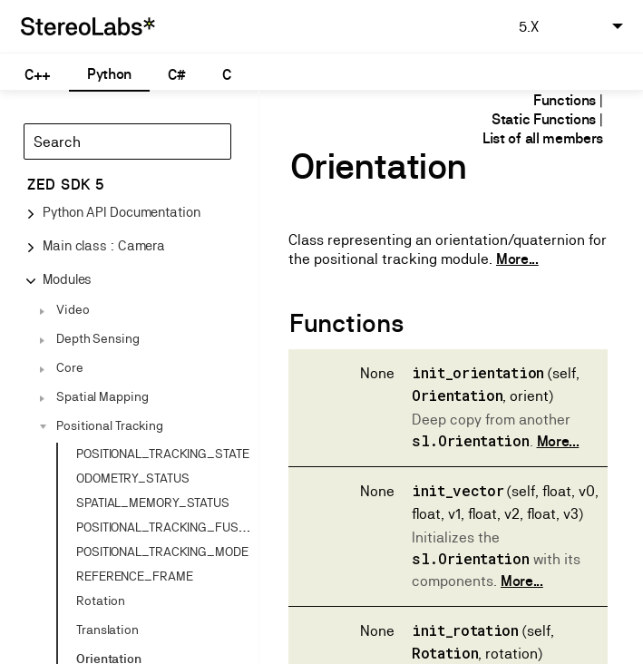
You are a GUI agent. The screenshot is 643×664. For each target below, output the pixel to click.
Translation (107, 629)
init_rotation (465, 630)
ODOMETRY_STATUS (133, 478)
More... (517, 259)
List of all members (542, 138)
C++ (37, 74)
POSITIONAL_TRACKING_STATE (162, 453)
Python (109, 74)
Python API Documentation (121, 212)
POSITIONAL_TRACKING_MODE (162, 551)
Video (73, 309)
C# (176, 74)
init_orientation (478, 372)
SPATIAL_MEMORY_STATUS (152, 502)
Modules (67, 279)
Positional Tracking (109, 425)
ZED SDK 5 (65, 184)
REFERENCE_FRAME (134, 576)
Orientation (457, 395)
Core (69, 367)
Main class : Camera (104, 245)
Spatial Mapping (102, 396)
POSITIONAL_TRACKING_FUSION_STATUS (192, 527)
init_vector (457, 490)
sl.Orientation (471, 440)
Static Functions (544, 119)
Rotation (100, 600)
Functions (564, 100)
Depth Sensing (98, 338)
